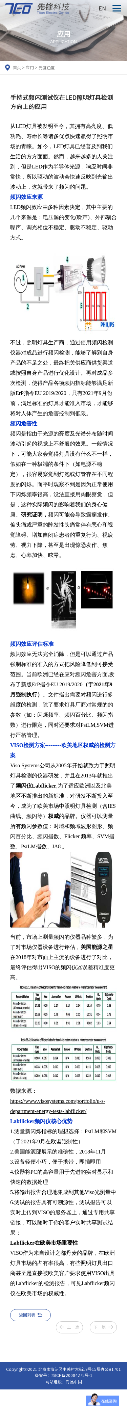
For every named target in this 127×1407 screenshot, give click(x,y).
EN (102, 8)
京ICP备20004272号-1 (71, 1375)
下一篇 (99, 1327)
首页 (17, 67)
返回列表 (27, 1315)
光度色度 (47, 67)
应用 (30, 67)
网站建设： (55, 1382)
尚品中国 (74, 1382)
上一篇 (73, 1327)
